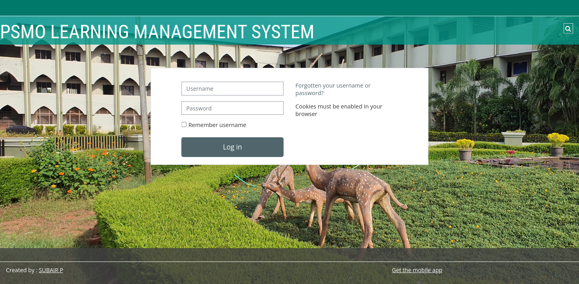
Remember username (217, 125)
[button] (568, 28)
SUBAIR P (51, 270)
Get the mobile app (417, 270)
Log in (232, 146)
